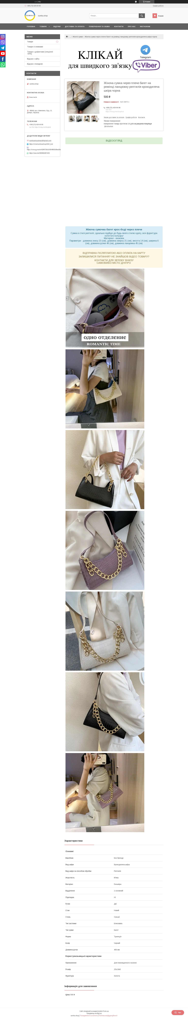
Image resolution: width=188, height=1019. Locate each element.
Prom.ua (106, 1011)
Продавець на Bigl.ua (94, 1013)
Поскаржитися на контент (89, 1016)
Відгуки (56, 26)
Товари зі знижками (35, 47)
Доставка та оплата (74, 26)
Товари (43, 26)
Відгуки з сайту (33, 59)
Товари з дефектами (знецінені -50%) (40, 53)
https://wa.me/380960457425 (39, 153)
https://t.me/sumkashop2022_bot (41, 144)
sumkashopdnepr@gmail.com (40, 140)
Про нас (132, 26)
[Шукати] (142, 15)
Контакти (118, 26)
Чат (177, 1012)
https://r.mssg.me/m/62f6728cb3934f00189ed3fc (42, 150)
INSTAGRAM (145, 26)
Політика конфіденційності (108, 1016)
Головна (31, 26)
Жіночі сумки (78, 37)
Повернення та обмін (99, 26)
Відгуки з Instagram (35, 64)
